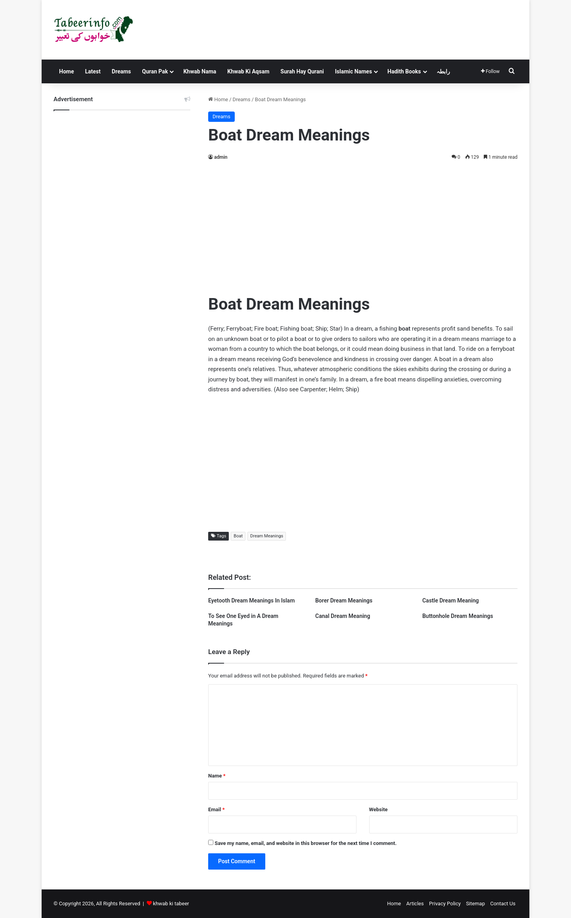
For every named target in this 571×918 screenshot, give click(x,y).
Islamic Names (353, 71)
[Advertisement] (362, 225)
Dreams (121, 71)
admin (220, 157)
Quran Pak (155, 71)
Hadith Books (404, 71)
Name (217, 776)
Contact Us (502, 903)
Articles (414, 903)
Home (66, 71)
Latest (92, 71)
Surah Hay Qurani (302, 71)
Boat (238, 536)
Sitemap (475, 903)
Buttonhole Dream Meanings (457, 616)
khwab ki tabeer (171, 903)
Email (216, 809)
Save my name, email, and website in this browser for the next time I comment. (306, 843)
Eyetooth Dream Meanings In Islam (251, 600)
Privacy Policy (445, 903)
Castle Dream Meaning (450, 600)
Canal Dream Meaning (342, 616)
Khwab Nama (199, 71)
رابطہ (443, 71)
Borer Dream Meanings (343, 600)
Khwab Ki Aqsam (248, 71)
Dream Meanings (266, 536)
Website (378, 809)
